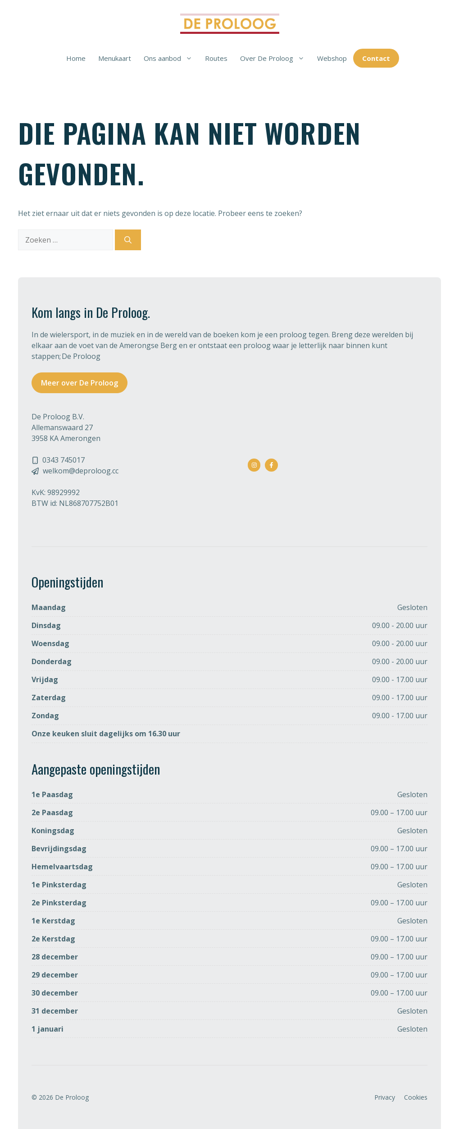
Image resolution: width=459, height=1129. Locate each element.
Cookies (415, 1097)
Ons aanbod (171, 58)
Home (76, 58)
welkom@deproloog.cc (80, 471)
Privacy (384, 1097)
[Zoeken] (128, 239)
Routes (216, 58)
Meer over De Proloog (79, 383)
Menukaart (114, 58)
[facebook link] (271, 465)
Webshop (332, 58)
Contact (376, 58)
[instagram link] (254, 465)
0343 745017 (63, 460)
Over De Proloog (275, 58)
